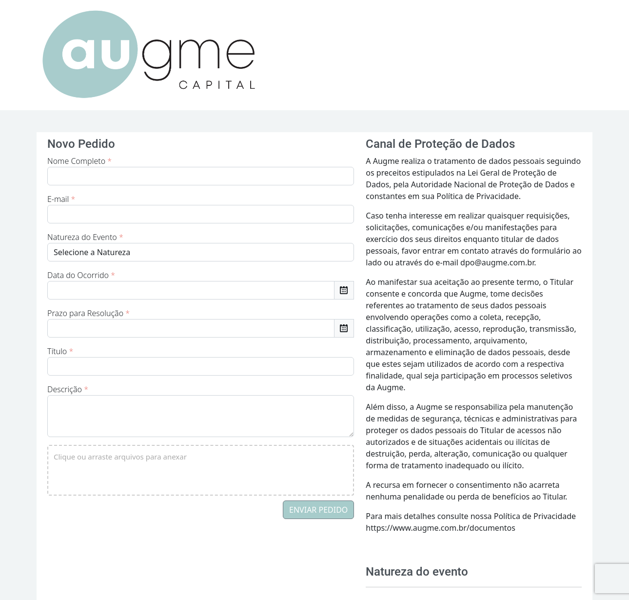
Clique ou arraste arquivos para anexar (120, 456)
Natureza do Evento (85, 237)
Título (60, 351)
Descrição (67, 389)
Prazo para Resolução (88, 313)
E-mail (61, 199)
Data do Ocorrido (81, 275)
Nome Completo (79, 161)
